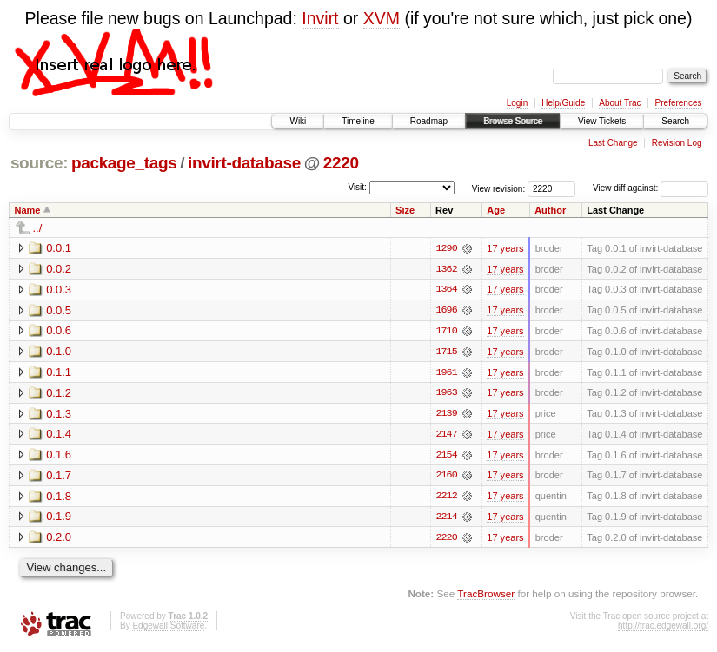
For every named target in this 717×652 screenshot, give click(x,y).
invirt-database (244, 163)
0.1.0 (58, 352)
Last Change (613, 143)
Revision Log (677, 143)
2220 (341, 163)
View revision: (499, 188)
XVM (381, 18)
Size (405, 210)
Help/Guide (563, 103)
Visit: (357, 187)
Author (550, 210)
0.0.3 (58, 289)
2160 (445, 477)
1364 (445, 290)
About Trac (620, 103)
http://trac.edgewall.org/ (663, 628)
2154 (445, 457)
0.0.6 (58, 331)
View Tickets (602, 121)
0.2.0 (58, 539)
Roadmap (429, 121)
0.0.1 (58, 247)
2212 (445, 498)
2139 (445, 415)
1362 (445, 269)
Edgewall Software (168, 628)
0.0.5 (58, 310)
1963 (445, 394)
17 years (505, 248)
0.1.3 (58, 414)
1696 (445, 311)
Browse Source (512, 121)
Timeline (358, 121)
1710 (445, 332)
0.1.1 (58, 372)
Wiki (297, 121)
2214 (445, 519)
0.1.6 (58, 456)
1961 (445, 373)
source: (39, 163)
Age (496, 210)
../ (38, 227)
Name (28, 210)
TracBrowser (486, 596)
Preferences (678, 103)
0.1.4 (58, 435)
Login (517, 103)
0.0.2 (58, 268)
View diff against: (650, 188)
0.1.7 (58, 477)
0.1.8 (58, 497)
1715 (445, 352)
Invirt (320, 18)
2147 (445, 436)
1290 (445, 248)
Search (675, 121)
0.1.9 (58, 518)
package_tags (124, 163)
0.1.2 (58, 393)
